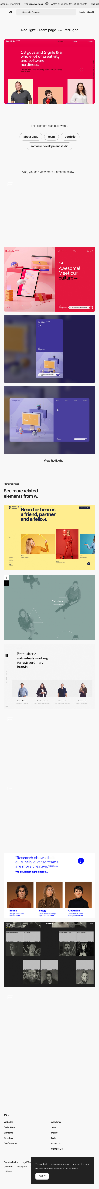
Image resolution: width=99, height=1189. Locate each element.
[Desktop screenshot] (49, 420)
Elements (8, 1132)
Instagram (22, 1166)
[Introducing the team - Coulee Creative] (49, 746)
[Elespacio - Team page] (49, 885)
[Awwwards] (11, 12)
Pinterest (8, 1171)
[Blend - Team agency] (49, 607)
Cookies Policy (11, 1162)
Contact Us (57, 1148)
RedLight (71, 30)
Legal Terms (27, 1162)
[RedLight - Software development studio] (49, 211)
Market (54, 1132)
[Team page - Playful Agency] (49, 954)
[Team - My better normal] (49, 1024)
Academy (56, 1122)
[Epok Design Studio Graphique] (49, 815)
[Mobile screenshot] (49, 349)
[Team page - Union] (49, 676)
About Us (56, 1143)
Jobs (53, 1127)
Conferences (10, 1143)
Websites (8, 1122)
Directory (8, 1138)
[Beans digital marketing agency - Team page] (49, 537)
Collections (9, 1127)
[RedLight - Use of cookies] (49, 279)
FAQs (53, 1138)
